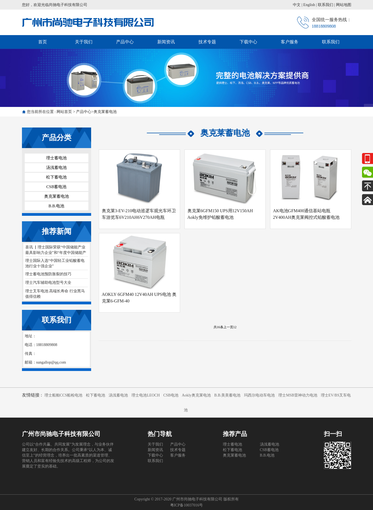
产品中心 (125, 41)
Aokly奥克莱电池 (196, 395)
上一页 (228, 327)
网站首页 (64, 112)
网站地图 (343, 5)
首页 (42, 41)
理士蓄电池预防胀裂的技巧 (48, 274)
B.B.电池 (56, 206)
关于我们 (83, 41)
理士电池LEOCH (145, 395)
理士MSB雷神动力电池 (297, 395)
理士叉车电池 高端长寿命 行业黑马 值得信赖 (55, 294)
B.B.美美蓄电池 (227, 395)
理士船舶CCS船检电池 (63, 395)
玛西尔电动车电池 (259, 395)
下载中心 (248, 41)
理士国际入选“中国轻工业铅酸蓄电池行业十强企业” (55, 263)
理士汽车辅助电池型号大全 (48, 282)
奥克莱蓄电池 (105, 112)
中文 (297, 5)
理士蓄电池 (56, 158)
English (309, 5)
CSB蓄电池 (56, 187)
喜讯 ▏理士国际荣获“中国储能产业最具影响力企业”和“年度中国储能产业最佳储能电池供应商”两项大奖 (55, 251)
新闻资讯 (166, 41)
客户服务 (289, 41)
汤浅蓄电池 (56, 167)
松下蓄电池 (56, 177)
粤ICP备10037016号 (186, 505)
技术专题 (207, 41)
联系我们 (325, 5)
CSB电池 (170, 395)
